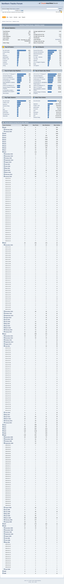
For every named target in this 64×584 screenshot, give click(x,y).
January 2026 (8, 131)
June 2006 (7, 540)
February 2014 (8, 420)
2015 (5, 243)
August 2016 (8, 162)
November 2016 (9, 156)
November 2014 (9, 338)
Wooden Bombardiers (39, 52)
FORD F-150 (6, 58)
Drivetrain (36, 55)
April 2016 (7, 170)
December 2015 (9, 245)
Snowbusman (6, 114)
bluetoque (5, 111)
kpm (4, 53)
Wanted (35, 60)
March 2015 (8, 327)
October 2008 (8, 441)
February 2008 (8, 520)
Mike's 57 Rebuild (38, 87)
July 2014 (7, 346)
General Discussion (38, 50)
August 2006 (8, 536)
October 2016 (8, 158)
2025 (5, 133)
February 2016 (8, 174)
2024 (5, 135)
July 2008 (7, 509)
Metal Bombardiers (38, 53)
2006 (5, 526)
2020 (5, 143)
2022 (5, 139)
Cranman (5, 60)
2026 (5, 127)
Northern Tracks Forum (12, 4)
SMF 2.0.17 (26, 580)
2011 (5, 429)
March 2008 (8, 517)
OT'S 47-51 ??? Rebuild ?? (9, 74)
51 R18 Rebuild (6, 80)
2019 (5, 146)
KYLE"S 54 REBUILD (8, 77)
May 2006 (7, 542)
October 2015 (8, 313)
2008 (5, 435)
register (17, 8)
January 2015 (8, 331)
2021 (5, 141)
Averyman (5, 64)
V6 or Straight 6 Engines (39, 62)
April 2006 (7, 569)
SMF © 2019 (31, 580)
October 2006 (8, 532)
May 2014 (7, 414)
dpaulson (5, 55)
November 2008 (9, 439)
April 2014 (7, 416)
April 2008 (7, 515)
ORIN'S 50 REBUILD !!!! (8, 85)
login (14, 8)
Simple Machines (38, 580)
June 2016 (7, 166)
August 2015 (8, 317)
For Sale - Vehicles (38, 57)
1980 (5, 573)
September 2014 (9, 342)
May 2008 (7, 513)
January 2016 (8, 176)
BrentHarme (58, 39)
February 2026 (8, 129)
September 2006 (9, 534)
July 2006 (7, 538)
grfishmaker (5, 57)
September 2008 (9, 443)
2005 (5, 571)
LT (3, 107)
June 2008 (7, 511)
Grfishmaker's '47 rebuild (8, 79)
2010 (5, 431)
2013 (5, 425)
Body (35, 64)
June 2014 (7, 412)
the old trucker (6, 50)
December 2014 (9, 336)
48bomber (5, 116)
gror (34, 115)
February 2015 (8, 329)
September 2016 (9, 160)
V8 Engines (36, 65)
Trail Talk (36, 58)
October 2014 (8, 340)
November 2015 (9, 311)
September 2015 (9, 315)
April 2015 (7, 325)
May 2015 (7, 323)
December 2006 (9, 528)
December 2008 (9, 437)
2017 (5, 150)
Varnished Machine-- (7, 75)
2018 (5, 148)
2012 (5, 427)
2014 (5, 334)
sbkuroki (35, 114)
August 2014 (8, 344)
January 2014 (8, 422)
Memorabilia (6, 93)
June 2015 (7, 321)
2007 (5, 524)
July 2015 (7, 319)
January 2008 (8, 522)
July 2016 (7, 164)
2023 (5, 137)
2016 (5, 152)
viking (4, 65)
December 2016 (9, 154)
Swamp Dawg (6, 52)
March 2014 (8, 418)
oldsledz (5, 62)
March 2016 (8, 172)
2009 (5, 433)
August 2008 (8, 507)
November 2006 (9, 530)
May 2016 (7, 168)
